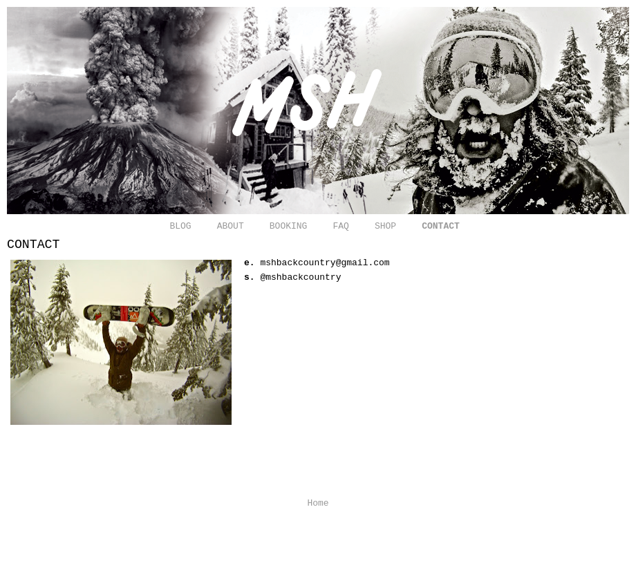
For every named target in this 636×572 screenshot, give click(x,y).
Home (317, 503)
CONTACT (441, 226)
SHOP (385, 226)
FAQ (340, 226)
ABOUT (230, 226)
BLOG (180, 226)
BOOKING (289, 226)
